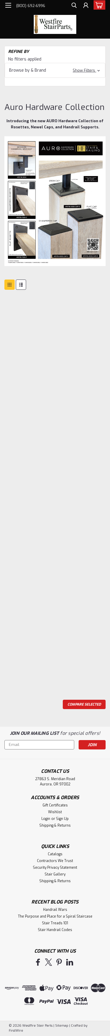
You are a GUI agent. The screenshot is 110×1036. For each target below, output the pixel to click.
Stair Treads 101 (55, 923)
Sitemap (61, 1025)
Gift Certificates (55, 805)
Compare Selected (84, 704)
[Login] (85, 6)
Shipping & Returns (55, 825)
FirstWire (16, 1030)
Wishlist (55, 812)
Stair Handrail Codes (55, 930)
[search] (74, 6)
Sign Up (62, 818)
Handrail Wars (55, 909)
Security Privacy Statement (55, 867)
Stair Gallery (55, 874)
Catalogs (55, 854)
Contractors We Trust (55, 861)
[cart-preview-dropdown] (98, 5)
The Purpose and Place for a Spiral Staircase (55, 916)
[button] (55, 70)
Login (45, 818)
